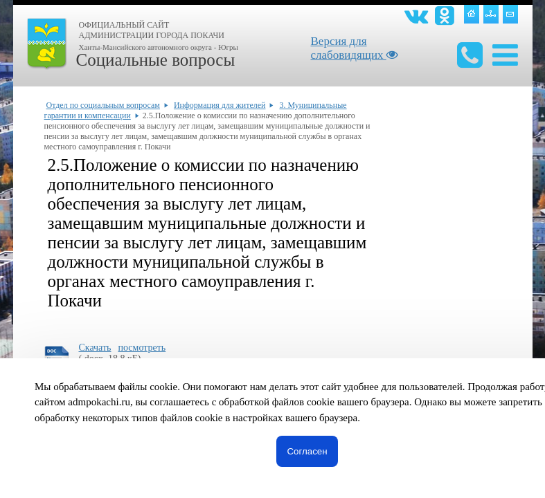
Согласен (307, 451)
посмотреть (142, 347)
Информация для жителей (220, 105)
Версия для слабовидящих (354, 48)
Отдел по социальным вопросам (103, 105)
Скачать (95, 347)
